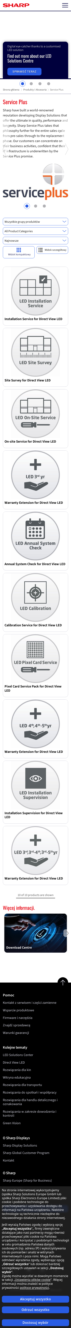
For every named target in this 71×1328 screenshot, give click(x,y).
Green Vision (12, 1123)
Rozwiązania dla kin (17, 1070)
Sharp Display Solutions (20, 1145)
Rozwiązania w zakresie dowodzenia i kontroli (29, 1113)
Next (66, 181)
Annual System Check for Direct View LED (35, 564)
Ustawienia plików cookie (32, 1280)
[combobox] (35, 221)
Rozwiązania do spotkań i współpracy (29, 1092)
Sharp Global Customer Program (26, 1153)
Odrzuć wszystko (36, 1310)
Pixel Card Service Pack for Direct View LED (33, 688)
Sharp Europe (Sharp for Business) (27, 1180)
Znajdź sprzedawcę (16, 1025)
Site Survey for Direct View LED (28, 380)
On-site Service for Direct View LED (30, 441)
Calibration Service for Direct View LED (33, 625)
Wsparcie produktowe (18, 1010)
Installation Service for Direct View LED (33, 319)
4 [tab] (49, 84)
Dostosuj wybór (35, 1322)
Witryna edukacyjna (17, 1077)
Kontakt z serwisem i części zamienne (29, 1002)
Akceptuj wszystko (35, 1299)
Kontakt (8, 1160)
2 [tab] (31, 84)
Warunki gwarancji (16, 1032)
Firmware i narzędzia (17, 1018)
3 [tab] (40, 84)
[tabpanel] (35, 45)
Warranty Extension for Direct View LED (34, 502)
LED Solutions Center (18, 1055)
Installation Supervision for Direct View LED (34, 815)
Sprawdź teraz (24, 72)
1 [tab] (23, 84)
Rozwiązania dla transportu (22, 1085)
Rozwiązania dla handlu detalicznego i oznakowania (30, 1102)
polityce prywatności (34, 1288)
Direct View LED (14, 1062)
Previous (4, 181)
